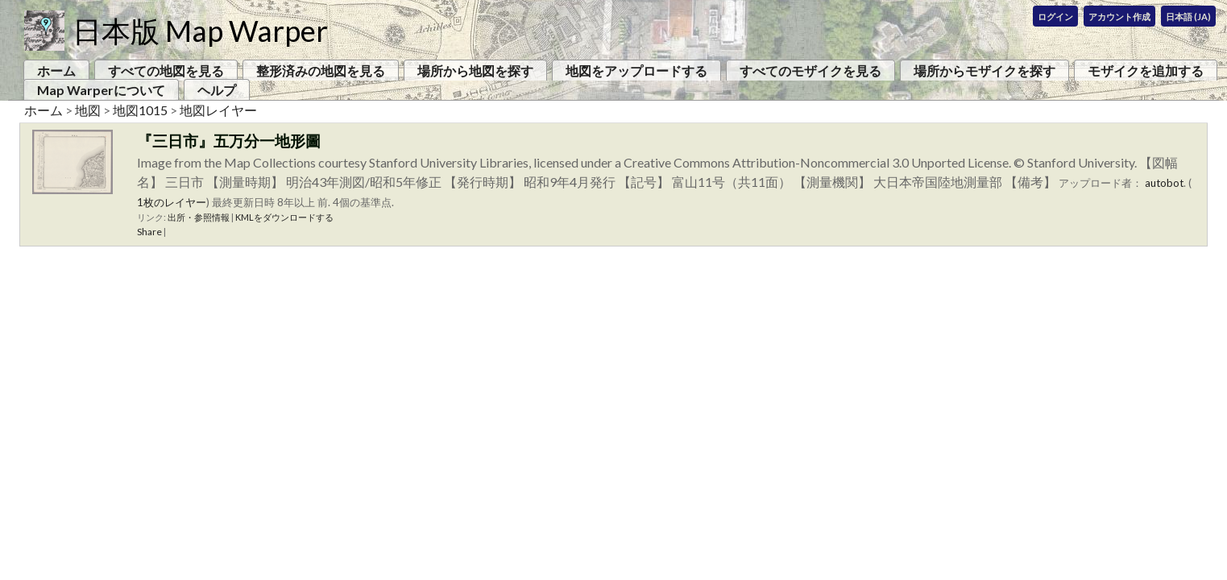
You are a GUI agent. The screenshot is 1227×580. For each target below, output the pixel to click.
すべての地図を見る (166, 70)
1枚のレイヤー (171, 202)
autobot (1164, 182)
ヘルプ (216, 89)
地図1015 (140, 110)
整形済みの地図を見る (320, 70)
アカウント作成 (1119, 16)
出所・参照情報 (199, 217)
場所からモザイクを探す (984, 70)
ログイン (1055, 16)
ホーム (56, 70)
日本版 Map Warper (200, 30)
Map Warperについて (101, 89)
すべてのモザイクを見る (810, 70)
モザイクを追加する (1146, 70)
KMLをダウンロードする (284, 217)
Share (149, 232)
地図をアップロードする (636, 70)
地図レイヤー (218, 110)
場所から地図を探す (475, 70)
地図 (88, 110)
